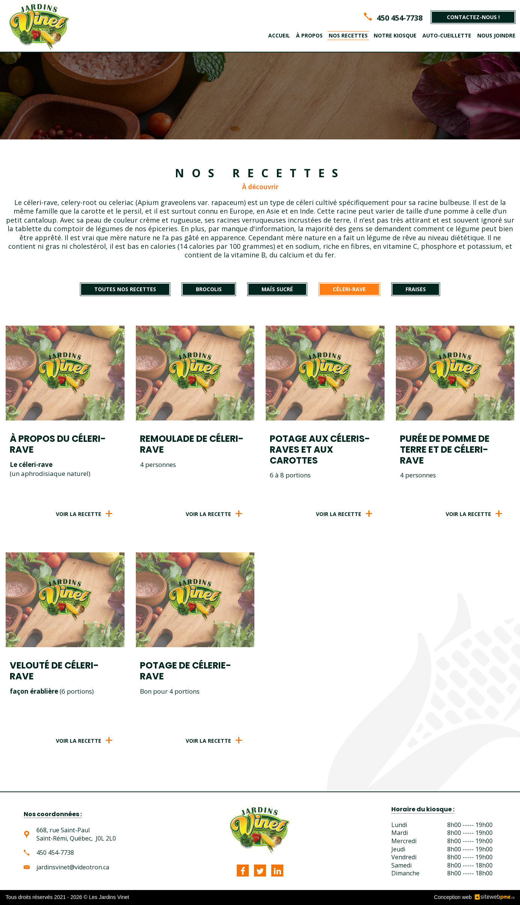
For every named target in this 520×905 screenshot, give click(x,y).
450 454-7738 (399, 18)
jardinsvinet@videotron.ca (72, 867)
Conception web (453, 897)
